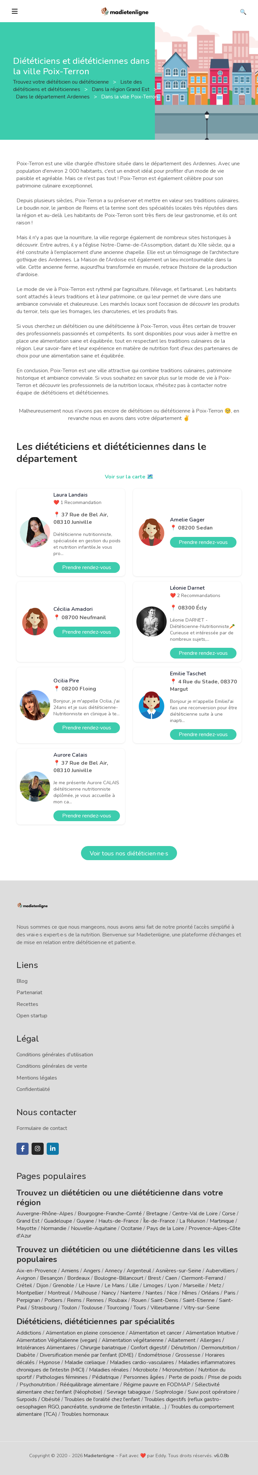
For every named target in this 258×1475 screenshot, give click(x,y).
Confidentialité (33, 1089)
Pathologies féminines (62, 1377)
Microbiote (146, 1370)
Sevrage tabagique (129, 1392)
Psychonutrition (37, 1384)
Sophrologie (169, 1392)
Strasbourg (44, 1307)
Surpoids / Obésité (38, 1399)
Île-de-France (159, 1221)
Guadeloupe (58, 1221)
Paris (229, 1293)
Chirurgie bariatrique (103, 1347)
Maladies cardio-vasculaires (142, 1362)
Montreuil (59, 1293)
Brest (154, 1278)
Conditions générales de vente (51, 1066)
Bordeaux (78, 1278)
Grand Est (28, 1221)
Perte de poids (186, 1377)
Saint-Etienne (199, 1300)
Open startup (31, 1015)
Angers (91, 1270)
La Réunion (192, 1221)
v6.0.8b (221, 1455)
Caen (171, 1278)
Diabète (25, 1355)
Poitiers (53, 1300)
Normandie (54, 1228)
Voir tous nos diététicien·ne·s (129, 853)
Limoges (153, 1285)
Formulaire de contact (41, 1128)
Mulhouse (85, 1293)
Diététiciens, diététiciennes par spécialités (95, 1321)
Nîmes (189, 1293)
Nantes (154, 1293)
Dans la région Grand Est (121, 89)
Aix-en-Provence (36, 1270)
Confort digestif (149, 1347)
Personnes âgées (143, 1377)
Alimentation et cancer (155, 1333)
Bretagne (157, 1213)
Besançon (51, 1278)
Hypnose (49, 1362)
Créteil (24, 1285)
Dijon (42, 1285)
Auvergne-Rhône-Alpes (44, 1213)
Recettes (27, 1004)
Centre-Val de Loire (195, 1213)
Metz (215, 1285)
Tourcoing (118, 1307)
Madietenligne (99, 1455)
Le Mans (114, 1285)
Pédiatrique (105, 1377)
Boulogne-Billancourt (118, 1278)
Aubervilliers (220, 1270)
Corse (228, 1213)
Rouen (138, 1300)
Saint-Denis (164, 1300)
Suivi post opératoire (212, 1392)
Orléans (210, 1293)
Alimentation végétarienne (133, 1340)
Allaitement (182, 1340)
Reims (74, 1300)
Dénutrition (184, 1347)
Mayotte (26, 1228)
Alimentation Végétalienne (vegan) (56, 1340)
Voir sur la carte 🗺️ (129, 476)
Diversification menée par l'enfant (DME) (87, 1355)
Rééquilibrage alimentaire (89, 1384)
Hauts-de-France (118, 1221)
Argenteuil (139, 1270)
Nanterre (130, 1293)
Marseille (194, 1285)
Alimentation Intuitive (210, 1333)
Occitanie (131, 1228)
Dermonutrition (219, 1347)
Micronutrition (178, 1370)
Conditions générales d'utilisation (54, 1054)
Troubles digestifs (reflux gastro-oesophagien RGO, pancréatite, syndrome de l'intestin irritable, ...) (118, 1403)
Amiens (70, 1270)
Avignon (26, 1278)
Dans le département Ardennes (53, 96)
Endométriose (154, 1355)
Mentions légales (36, 1078)
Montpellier (29, 1293)
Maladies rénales (109, 1370)
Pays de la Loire (165, 1228)
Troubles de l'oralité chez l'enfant (102, 1399)
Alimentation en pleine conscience (85, 1333)
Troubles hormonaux (85, 1414)
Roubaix (117, 1300)
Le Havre (89, 1285)
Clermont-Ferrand (202, 1278)
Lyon (173, 1285)
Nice (172, 1293)
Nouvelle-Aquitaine (94, 1228)
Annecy (113, 1270)
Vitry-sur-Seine (202, 1307)
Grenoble (63, 1285)
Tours (139, 1307)
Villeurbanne (164, 1307)
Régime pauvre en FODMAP (156, 1384)
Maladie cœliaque (84, 1362)
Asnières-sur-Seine (178, 1270)
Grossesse (188, 1355)
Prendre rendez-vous (86, 567)
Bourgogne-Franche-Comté (110, 1213)
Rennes (95, 1300)
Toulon (69, 1307)
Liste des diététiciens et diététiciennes (77, 85)
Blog (22, 981)
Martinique (222, 1221)
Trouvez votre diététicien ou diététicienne (61, 82)
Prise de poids (225, 1377)
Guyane (85, 1221)
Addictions (28, 1333)
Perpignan (28, 1300)
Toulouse (91, 1307)
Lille (134, 1285)
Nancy (108, 1293)
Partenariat (29, 992)
